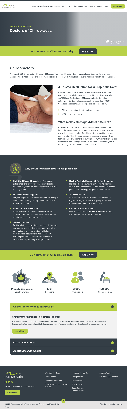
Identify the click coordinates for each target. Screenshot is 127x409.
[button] (63, 307)
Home (34, 6)
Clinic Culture (50, 376)
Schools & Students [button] (95, 6)
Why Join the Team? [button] (45, 6)
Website (103, 404)
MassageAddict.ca (106, 372)
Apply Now (117, 6)
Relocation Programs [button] (62, 6)
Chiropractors (77, 376)
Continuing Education (79, 6)
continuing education (95, 211)
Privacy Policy (44, 404)
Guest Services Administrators (78, 389)
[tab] (63, 307)
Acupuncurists (77, 380)
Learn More (20, 331)
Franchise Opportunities (108, 376)
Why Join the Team (52, 372)
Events (106, 6)
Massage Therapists (80, 372)
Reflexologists (77, 384)
